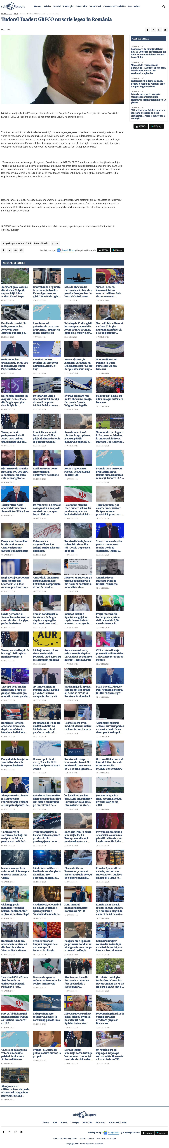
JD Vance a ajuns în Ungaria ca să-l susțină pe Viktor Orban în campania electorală (46, 691)
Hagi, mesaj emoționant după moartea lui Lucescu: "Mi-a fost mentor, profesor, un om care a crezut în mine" (15, 582)
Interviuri (95, 6)
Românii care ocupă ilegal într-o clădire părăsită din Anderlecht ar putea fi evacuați (46, 437)
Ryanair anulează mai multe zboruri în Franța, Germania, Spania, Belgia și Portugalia (78, 400)
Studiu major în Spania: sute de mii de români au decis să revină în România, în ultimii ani (77, 691)
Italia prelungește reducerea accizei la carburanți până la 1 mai (46, 1017)
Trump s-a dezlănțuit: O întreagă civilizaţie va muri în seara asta (15, 653)
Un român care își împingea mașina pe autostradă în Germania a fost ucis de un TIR (109, 1054)
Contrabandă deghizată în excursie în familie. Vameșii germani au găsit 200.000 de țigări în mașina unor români (46, 291)
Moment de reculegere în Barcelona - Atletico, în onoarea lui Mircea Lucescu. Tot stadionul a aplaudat (109, 437)
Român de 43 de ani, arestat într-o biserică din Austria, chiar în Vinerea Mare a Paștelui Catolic (15, 945)
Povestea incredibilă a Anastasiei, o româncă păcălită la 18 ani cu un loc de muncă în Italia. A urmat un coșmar (109, 836)
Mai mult (134, 6)
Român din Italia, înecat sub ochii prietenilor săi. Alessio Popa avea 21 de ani (78, 546)
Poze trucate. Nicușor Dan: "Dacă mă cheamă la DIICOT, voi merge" (109, 690)
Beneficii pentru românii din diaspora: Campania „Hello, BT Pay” (45, 364)
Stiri (46, 6)
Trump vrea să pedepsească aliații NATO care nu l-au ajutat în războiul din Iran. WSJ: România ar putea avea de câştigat (14, 437)
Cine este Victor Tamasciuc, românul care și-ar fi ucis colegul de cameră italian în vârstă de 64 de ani (78, 873)
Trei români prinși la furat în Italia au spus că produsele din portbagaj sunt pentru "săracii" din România (46, 836)
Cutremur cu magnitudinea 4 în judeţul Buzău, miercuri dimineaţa (46, 546)
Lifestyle (68, 6)
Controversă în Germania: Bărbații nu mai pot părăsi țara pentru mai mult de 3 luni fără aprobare (14, 836)
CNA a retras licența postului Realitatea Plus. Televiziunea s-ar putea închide (110, 655)
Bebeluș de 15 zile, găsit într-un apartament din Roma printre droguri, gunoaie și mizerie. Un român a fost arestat (78, 328)
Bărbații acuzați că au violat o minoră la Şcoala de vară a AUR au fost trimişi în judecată (47, 655)
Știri (16, 14)
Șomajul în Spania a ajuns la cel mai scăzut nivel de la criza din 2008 (109, 800)
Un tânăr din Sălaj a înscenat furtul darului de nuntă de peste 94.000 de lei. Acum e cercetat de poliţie (46, 400)
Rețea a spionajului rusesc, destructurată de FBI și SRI (77, 471)
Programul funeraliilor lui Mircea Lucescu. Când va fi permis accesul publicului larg (14, 546)
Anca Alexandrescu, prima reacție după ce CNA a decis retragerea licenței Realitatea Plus (78, 655)
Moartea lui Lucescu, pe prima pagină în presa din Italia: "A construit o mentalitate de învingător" (78, 582)
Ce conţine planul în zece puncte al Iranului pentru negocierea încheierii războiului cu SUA (77, 509)
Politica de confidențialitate (65, 1138)
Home (37, 6)
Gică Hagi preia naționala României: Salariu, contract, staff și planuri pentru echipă (15, 909)
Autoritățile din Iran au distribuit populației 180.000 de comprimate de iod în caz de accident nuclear (46, 582)
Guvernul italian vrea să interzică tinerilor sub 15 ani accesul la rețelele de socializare (109, 764)
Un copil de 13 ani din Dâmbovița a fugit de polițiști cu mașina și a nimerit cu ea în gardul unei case (14, 691)
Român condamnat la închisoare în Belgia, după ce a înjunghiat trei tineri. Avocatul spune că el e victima (45, 618)
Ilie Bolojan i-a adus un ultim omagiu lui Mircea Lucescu (109, 399)
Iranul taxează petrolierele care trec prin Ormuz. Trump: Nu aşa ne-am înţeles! (46, 328)
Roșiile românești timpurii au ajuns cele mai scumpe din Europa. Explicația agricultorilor (45, 945)
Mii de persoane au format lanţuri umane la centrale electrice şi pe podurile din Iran (15, 618)
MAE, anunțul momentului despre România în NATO (76, 907)
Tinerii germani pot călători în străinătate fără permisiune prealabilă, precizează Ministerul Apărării (109, 509)
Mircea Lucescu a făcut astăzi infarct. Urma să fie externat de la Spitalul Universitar (77, 1018)
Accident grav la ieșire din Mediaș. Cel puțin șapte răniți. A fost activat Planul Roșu (14, 291)
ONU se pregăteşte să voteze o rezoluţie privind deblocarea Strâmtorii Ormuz (14, 1054)
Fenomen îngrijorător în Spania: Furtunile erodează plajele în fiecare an (110, 1018)
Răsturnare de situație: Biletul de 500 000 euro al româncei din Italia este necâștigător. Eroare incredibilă (14, 473)
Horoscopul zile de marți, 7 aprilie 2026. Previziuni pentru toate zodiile (46, 764)
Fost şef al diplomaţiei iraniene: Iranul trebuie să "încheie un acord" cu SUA (14, 1018)
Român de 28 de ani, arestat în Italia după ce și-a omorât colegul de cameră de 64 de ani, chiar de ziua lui (109, 909)
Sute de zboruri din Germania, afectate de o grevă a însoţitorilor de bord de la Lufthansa (78, 291)
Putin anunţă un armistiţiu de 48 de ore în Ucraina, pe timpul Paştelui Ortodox (14, 364)
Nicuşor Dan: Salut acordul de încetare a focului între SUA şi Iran (15, 508)
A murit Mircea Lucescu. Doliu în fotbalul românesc (107, 580)
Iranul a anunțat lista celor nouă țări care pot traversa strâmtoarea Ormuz (15, 873)
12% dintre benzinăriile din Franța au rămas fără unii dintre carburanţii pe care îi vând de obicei (47, 800)
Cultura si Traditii (113, 6)
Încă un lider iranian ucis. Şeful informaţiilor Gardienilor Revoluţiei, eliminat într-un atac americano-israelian (78, 800)
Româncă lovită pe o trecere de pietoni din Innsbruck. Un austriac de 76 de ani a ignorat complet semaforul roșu (77, 764)
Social (56, 6)
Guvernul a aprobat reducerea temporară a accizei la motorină (47, 980)
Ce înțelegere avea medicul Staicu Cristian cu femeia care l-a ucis (77, 726)
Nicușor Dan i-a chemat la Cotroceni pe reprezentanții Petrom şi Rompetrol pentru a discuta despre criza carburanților (15, 800)
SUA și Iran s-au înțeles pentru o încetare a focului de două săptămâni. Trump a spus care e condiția (109, 546)
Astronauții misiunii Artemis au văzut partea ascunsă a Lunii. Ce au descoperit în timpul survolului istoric (110, 727)
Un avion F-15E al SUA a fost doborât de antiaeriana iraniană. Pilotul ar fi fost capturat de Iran (14, 982)
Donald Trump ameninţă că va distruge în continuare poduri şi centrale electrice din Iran (78, 1054)
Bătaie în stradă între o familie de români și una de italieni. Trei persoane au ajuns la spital (46, 873)
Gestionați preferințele (106, 1138)
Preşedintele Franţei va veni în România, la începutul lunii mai (14, 762)
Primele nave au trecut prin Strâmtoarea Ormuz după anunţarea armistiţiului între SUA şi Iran (110, 473)
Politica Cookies (87, 1138)
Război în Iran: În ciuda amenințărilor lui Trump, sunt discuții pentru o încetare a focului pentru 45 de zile (77, 836)
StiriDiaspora (6, 14)
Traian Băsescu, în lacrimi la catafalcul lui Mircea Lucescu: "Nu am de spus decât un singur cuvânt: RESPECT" (78, 364)
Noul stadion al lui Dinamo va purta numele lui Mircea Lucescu (106, 364)
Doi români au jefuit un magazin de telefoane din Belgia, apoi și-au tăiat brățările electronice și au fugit (14, 400)
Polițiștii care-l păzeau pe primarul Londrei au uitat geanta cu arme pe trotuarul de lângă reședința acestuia (78, 945)
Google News (68, 250)
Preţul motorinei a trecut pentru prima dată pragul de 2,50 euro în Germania (107, 618)
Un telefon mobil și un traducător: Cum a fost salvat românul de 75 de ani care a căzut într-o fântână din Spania (110, 982)
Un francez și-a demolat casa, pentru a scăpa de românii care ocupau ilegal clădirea (47, 509)
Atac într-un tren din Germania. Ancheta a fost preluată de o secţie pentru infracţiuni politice (76, 982)
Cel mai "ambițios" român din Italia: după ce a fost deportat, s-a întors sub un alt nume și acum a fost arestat (109, 945)
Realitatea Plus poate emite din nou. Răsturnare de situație (46, 471)
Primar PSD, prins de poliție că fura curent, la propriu (47, 1053)
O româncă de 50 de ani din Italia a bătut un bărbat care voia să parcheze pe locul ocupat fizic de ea (46, 727)
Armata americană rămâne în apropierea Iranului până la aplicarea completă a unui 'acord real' (77, 437)
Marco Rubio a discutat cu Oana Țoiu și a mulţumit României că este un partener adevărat (109, 328)
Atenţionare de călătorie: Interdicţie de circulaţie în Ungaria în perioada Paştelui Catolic (15, 1091)
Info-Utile (81, 6)
